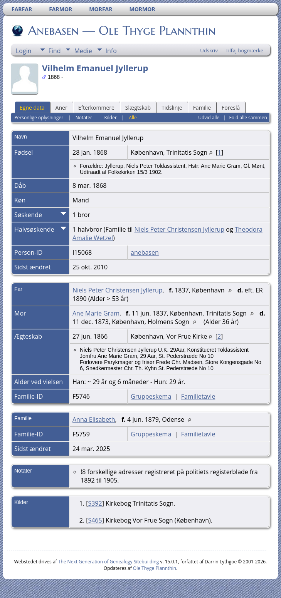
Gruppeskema (151, 396)
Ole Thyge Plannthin (154, 568)
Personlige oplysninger (38, 117)
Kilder (110, 117)
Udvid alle (208, 117)
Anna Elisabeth (93, 419)
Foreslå (231, 107)
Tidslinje (172, 107)
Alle (132, 117)
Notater (84, 117)
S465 (95, 520)
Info (111, 51)
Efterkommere (96, 107)
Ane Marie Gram (95, 313)
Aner (61, 107)
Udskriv (209, 50)
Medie (83, 51)
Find (55, 51)
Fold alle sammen (248, 117)
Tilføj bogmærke (244, 50)
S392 (95, 503)
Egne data (32, 107)
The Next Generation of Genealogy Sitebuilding (108, 561)
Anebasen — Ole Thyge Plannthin (121, 30)
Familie (202, 107)
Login (24, 51)
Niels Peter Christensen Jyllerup (180, 229)
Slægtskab (138, 107)
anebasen (145, 252)
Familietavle (198, 396)
